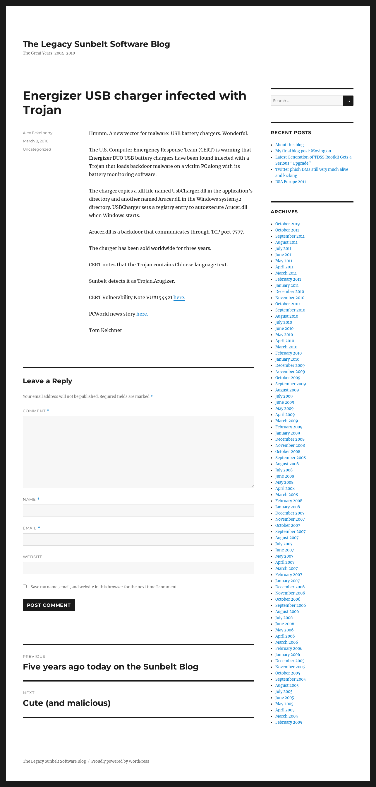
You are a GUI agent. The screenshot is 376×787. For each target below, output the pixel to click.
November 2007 (290, 519)
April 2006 (285, 636)
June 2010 (284, 328)
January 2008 (287, 507)
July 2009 (284, 396)
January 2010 (287, 359)
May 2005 (284, 703)
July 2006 (284, 617)
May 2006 (284, 630)
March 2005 (286, 716)
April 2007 (285, 562)
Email (31, 528)
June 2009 (284, 402)
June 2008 (284, 476)
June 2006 (284, 623)
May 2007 (284, 556)
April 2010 (284, 340)
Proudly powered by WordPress (120, 761)
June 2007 (284, 550)
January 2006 (287, 654)
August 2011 (286, 242)
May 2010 (284, 334)
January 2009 (287, 433)
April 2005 (285, 710)
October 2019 (287, 224)
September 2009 (290, 383)
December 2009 (290, 365)
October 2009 (288, 377)
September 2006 (290, 605)
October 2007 (287, 525)
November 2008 (290, 445)
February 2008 (288, 500)
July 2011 (283, 248)
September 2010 (290, 310)
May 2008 (284, 482)
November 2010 (289, 297)
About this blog (289, 144)
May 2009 (284, 408)
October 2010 (287, 303)
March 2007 (286, 568)
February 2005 (288, 722)
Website (33, 556)
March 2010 (286, 347)
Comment (36, 410)
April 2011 (284, 267)
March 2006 (286, 642)
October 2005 (287, 673)
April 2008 (285, 488)
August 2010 (286, 316)
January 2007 (287, 580)
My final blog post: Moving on (303, 151)
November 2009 (290, 371)
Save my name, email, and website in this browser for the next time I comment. (104, 587)
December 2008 (290, 439)
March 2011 (286, 273)
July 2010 (283, 322)
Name (31, 499)
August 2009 (287, 390)
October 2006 (288, 599)
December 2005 (290, 660)
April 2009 (285, 414)
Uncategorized (37, 149)
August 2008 (287, 463)
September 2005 (290, 679)
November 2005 (290, 667)
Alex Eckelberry (37, 132)
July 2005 (284, 691)
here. (179, 297)
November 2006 (290, 593)
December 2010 (289, 291)
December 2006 (290, 587)
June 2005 (284, 697)
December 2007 (290, 513)
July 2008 (284, 470)
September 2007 (290, 531)
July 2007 (284, 543)
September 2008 (290, 457)
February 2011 (288, 279)
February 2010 (288, 353)
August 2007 (287, 537)
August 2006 (287, 611)
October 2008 (287, 451)
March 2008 (286, 494)
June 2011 (284, 254)
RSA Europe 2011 (290, 181)
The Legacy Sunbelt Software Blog (96, 44)
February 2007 (288, 574)
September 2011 (290, 236)
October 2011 (287, 230)
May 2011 (283, 260)
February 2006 (289, 648)
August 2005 (287, 685)
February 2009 (289, 427)
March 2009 (286, 420)
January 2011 (287, 285)
